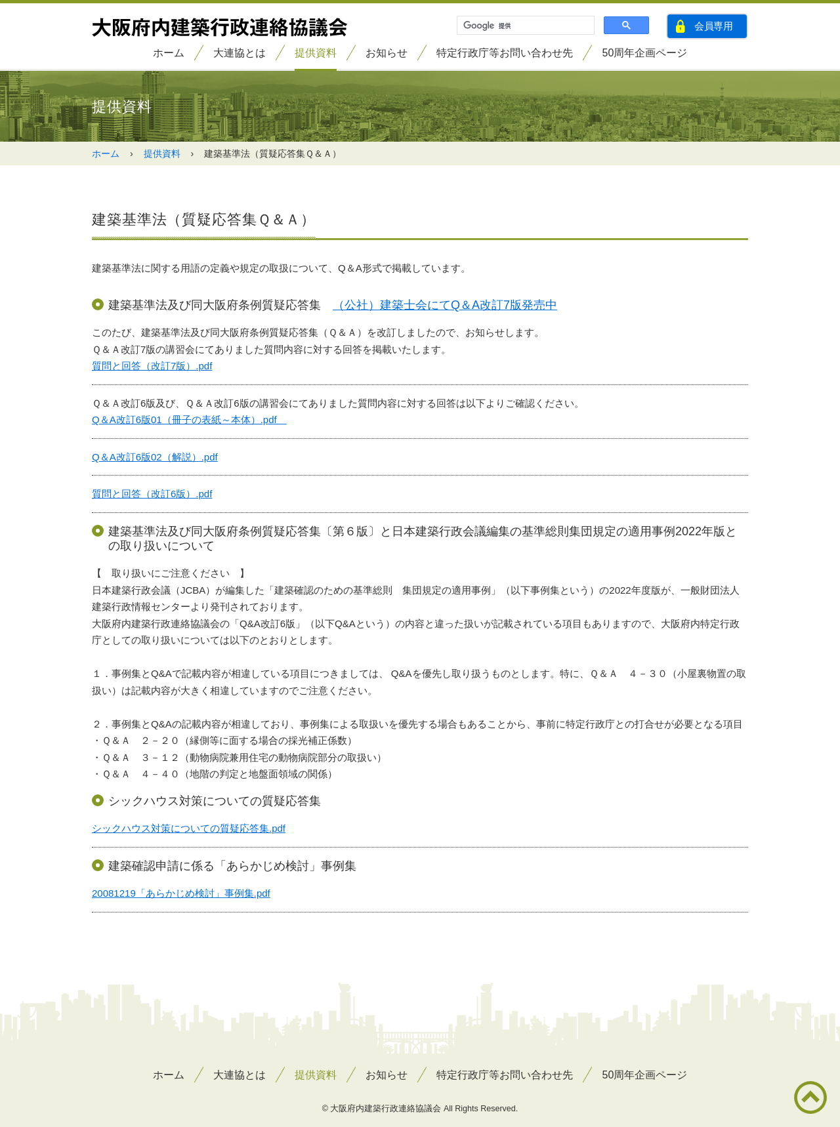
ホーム (168, 52)
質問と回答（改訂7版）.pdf (152, 365)
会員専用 (713, 25)
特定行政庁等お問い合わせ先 (504, 52)
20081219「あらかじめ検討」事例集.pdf (181, 893)
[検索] (524, 25)
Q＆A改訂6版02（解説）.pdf (155, 456)
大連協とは (239, 52)
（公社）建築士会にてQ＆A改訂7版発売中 (445, 305)
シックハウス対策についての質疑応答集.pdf (188, 828)
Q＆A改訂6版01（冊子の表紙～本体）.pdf (189, 419)
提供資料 (316, 52)
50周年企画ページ (645, 52)
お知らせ (387, 52)
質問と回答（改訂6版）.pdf (152, 493)
